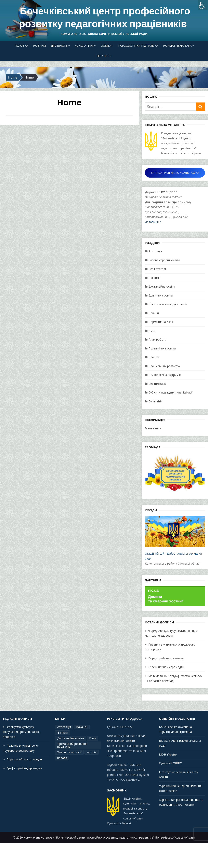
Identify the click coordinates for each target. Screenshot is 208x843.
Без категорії (157, 269)
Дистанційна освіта (161, 286)
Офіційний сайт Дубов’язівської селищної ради (175, 538)
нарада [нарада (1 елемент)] (62, 758)
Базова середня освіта (164, 260)
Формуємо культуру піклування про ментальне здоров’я (21, 732)
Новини (39, 45)
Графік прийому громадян (166, 667)
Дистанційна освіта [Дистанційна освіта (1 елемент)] (70, 738)
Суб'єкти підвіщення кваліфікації (170, 392)
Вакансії (154, 278)
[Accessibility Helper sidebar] (203, 5)
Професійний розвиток (164, 366)
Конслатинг (84, 45)
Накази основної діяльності (167, 304)
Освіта (106, 45)
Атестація (155, 251)
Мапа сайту (153, 428)
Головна (21, 45)
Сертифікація (157, 384)
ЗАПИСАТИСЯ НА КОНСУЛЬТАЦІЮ (175, 173)
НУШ (151, 331)
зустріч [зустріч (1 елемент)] (91, 752)
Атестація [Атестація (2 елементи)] (64, 727)
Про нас (103, 56)
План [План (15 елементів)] (92, 738)
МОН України (168, 754)
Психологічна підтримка (138, 45)
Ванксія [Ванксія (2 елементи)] (62, 732)
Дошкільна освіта (160, 295)
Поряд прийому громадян (166, 658)
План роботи (157, 339)
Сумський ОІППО (170, 763)
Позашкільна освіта (162, 348)
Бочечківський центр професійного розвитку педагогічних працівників (104, 17)
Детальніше (153, 222)
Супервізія (155, 401)
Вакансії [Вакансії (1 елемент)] (81, 727)
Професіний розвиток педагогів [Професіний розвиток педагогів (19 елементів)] (72, 745)
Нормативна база (177, 45)
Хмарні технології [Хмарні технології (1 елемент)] (69, 752)
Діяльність (59, 45)
